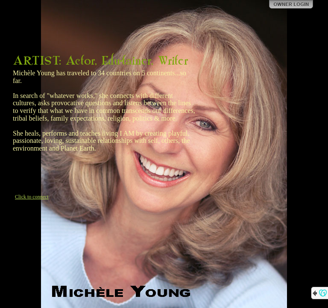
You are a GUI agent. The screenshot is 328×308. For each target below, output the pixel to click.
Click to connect (32, 197)
